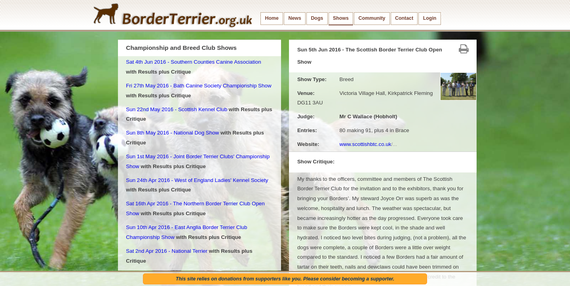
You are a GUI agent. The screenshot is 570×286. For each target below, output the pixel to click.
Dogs (317, 18)
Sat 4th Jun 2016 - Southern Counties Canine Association (193, 62)
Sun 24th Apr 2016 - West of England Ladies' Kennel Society (197, 180)
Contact (404, 18)
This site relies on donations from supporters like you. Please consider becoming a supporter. (285, 279)
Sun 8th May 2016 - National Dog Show (172, 133)
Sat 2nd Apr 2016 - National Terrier (166, 251)
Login (430, 18)
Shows (341, 18)
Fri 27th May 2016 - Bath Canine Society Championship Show (198, 86)
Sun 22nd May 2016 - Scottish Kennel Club (176, 109)
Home (272, 18)
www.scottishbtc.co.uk (368, 144)
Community (371, 18)
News (294, 18)
